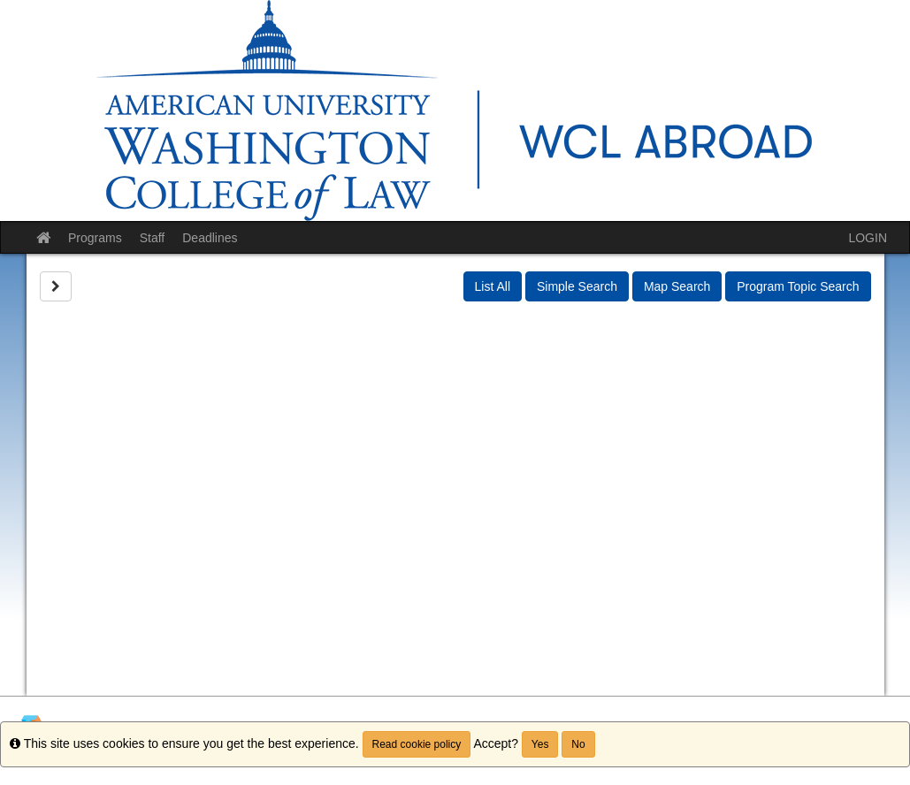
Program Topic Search (798, 286)
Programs (95, 238)
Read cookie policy (417, 744)
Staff (152, 238)
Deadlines (209, 238)
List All (492, 286)
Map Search (677, 286)
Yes (540, 744)
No (578, 744)
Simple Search (577, 286)
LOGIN (867, 238)
